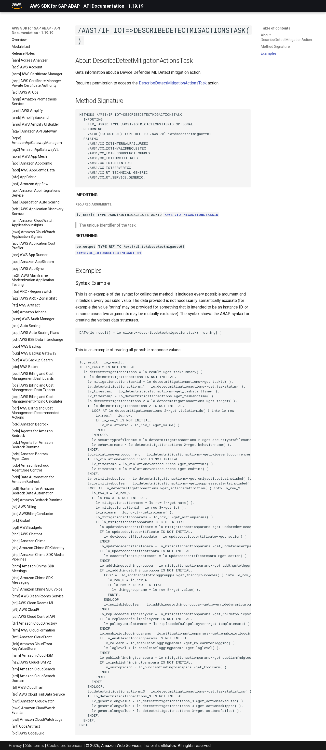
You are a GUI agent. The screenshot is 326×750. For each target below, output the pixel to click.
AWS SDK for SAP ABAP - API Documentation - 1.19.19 (36, 30)
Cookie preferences (65, 745)
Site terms (34, 745)
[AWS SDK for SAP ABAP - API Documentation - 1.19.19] (17, 6)
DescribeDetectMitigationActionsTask (173, 83)
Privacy (15, 745)
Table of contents (275, 28)
